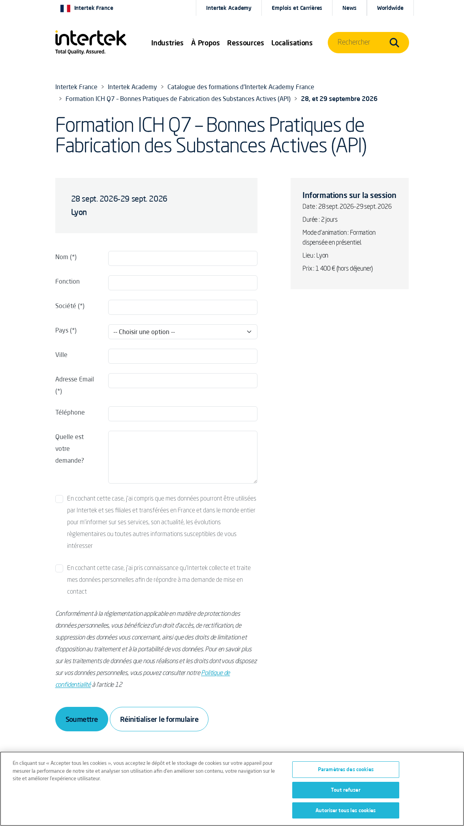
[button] (167, 43)
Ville (61, 355)
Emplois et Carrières (297, 7)
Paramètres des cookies (346, 771)
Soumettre (82, 719)
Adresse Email (74, 379)
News (349, 7)
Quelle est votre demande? (69, 448)
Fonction (67, 281)
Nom (61, 257)
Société (65, 306)
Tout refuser (346, 792)
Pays (61, 330)
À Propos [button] (205, 42)
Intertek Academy (229, 7)
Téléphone (70, 412)
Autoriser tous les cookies (346, 812)
